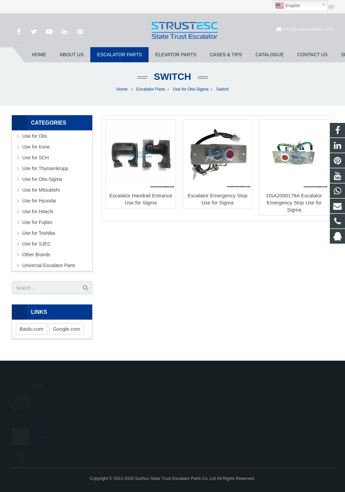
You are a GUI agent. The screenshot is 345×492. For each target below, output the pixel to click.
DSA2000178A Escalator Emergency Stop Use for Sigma (294, 202)
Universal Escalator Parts (48, 265)
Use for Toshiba (38, 233)
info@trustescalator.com (308, 29)
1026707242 (197, 397)
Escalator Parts (150, 89)
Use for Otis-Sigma (191, 89)
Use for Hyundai (39, 200)
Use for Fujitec (37, 222)
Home (122, 89)
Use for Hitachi (37, 211)
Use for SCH (35, 157)
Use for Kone (36, 147)
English (287, 6)
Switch (172, 76)
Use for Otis (34, 136)
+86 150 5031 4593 (202, 417)
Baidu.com (31, 329)
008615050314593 (202, 407)
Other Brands (36, 254)
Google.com (66, 329)
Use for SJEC (36, 244)
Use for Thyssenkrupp (45, 168)
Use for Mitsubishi (41, 190)
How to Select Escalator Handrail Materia (51, 396)
